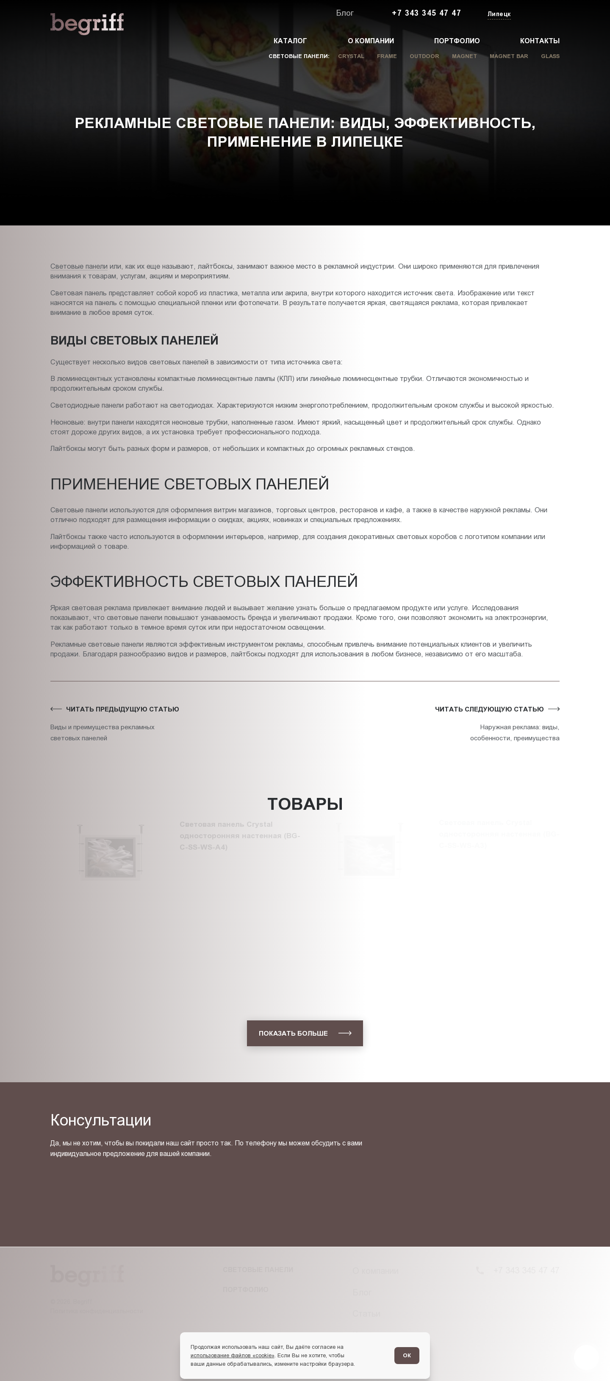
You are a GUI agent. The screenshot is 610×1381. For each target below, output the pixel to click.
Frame (387, 56)
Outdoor (424, 56)
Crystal (351, 56)
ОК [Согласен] (407, 1355)
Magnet (464, 56)
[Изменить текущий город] (498, 14)
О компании (371, 40)
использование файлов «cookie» (232, 1355)
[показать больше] (305, 1033)
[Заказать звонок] (540, 13)
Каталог (290, 40)
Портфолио (457, 40)
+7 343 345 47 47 (426, 13)
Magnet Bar (509, 56)
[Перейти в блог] (586, 1357)
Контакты (540, 40)
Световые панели (79, 266)
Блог (345, 12)
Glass (550, 56)
